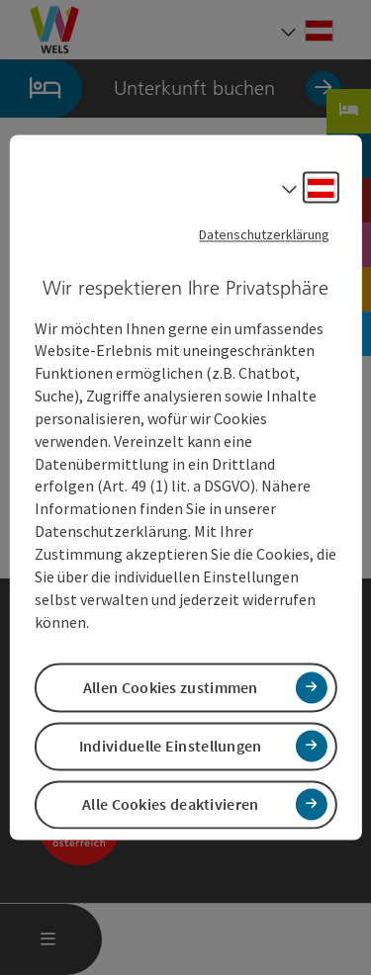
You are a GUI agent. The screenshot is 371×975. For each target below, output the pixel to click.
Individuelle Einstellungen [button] (170, 745)
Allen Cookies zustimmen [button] (170, 687)
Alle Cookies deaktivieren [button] (170, 804)
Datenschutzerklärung (264, 234)
